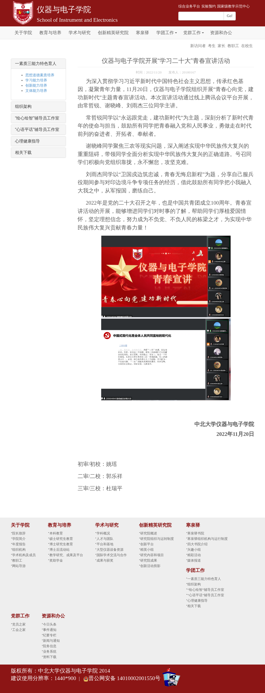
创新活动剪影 (150, 566)
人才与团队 (105, 539)
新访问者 (198, 46)
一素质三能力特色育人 (35, 63)
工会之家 (19, 630)
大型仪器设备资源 (110, 550)
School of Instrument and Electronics (77, 20)
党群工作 (192, 32)
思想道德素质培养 (39, 75)
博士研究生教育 (61, 544)
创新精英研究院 (113, 32)
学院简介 (19, 539)
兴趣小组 (194, 550)
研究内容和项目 (152, 555)
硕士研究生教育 (61, 539)
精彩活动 (194, 555)
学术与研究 (80, 32)
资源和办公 (221, 32)
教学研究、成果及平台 (66, 555)
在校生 (247, 46)
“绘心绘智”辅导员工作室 (37, 118)
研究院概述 (148, 533)
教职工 (233, 46)
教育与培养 (50, 32)
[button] (176, 29)
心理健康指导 (27, 141)
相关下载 (23, 152)
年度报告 (19, 544)
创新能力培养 (36, 85)
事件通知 (49, 630)
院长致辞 (19, 533)
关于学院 (23, 32)
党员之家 (19, 624)
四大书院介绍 (197, 544)
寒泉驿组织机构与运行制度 (207, 539)
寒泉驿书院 (195, 533)
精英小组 (147, 550)
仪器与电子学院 (64, 9)
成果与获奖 (105, 560)
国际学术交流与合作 (112, 555)
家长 (221, 46)
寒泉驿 (142, 32)
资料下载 (49, 657)
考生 (212, 46)
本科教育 (56, 533)
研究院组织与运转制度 (157, 539)
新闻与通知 (51, 641)
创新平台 (147, 544)
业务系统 (49, 651)
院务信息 (49, 646)
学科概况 (103, 533)
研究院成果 (148, 560)
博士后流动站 (59, 550)
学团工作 (165, 32)
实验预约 (208, 6)
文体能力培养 (36, 91)
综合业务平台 (189, 6)
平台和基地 (105, 544)
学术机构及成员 (24, 555)
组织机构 (19, 550)
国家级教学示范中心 (233, 6)
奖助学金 (56, 560)
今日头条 (49, 624)
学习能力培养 (36, 80)
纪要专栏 (49, 635)
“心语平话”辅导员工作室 (37, 129)
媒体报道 (194, 560)
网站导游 (19, 566)
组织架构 (23, 106)
